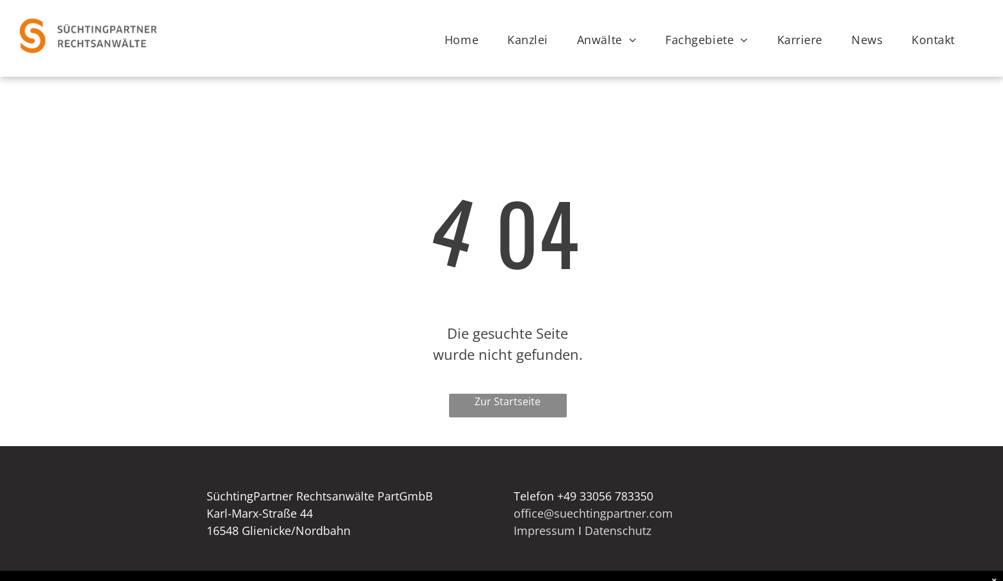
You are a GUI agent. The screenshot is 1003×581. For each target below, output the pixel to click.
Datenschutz (618, 530)
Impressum (544, 530)
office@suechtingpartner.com (593, 513)
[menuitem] (466, 40)
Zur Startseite (508, 401)
